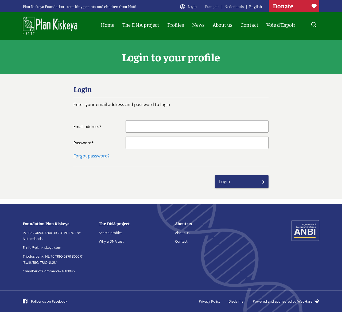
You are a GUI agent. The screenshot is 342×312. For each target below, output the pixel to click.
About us (222, 24)
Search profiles (110, 232)
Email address (86, 126)
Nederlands (234, 6)
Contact (249, 24)
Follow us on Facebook (45, 301)
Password (82, 142)
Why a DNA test (111, 241)
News (198, 24)
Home (107, 24)
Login (224, 182)
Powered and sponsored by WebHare (286, 301)
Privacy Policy (209, 301)
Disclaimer (236, 301)
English (255, 6)
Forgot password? (91, 156)
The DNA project (140, 24)
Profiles (175, 24)
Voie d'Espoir (280, 24)
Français (212, 6)
